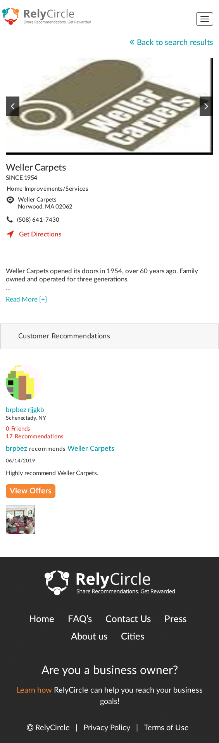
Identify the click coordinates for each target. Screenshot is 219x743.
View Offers (31, 491)
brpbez (17, 448)
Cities (132, 636)
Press (175, 619)
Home (41, 619)
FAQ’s (80, 619)
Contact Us (128, 619)
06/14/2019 (20, 461)
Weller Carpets (36, 167)
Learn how (34, 690)
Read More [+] (26, 299)
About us (89, 636)
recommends (47, 449)
